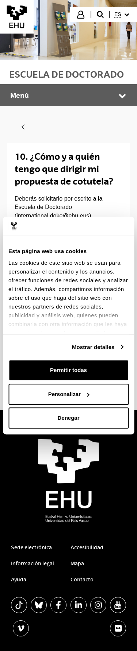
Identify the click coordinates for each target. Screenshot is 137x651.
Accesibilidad (87, 547)
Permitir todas (68, 370)
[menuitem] (122, 14)
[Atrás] (23, 127)
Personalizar (69, 394)
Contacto (82, 579)
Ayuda (18, 579)
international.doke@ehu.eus (52, 216)
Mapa (77, 563)
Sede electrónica (31, 547)
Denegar (68, 418)
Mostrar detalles (93, 347)
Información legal (32, 563)
